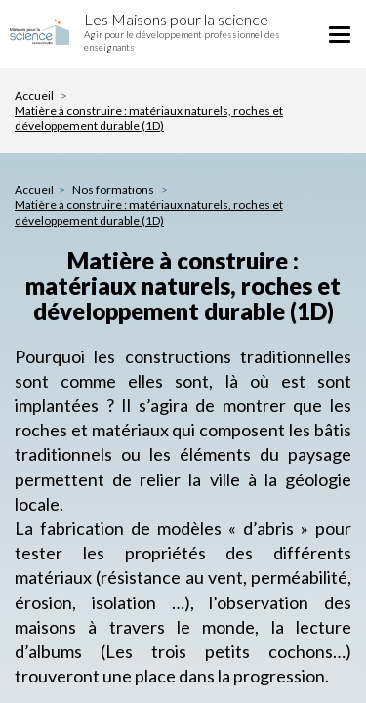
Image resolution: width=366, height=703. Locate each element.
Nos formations (114, 190)
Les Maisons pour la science (176, 19)
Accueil (34, 95)
